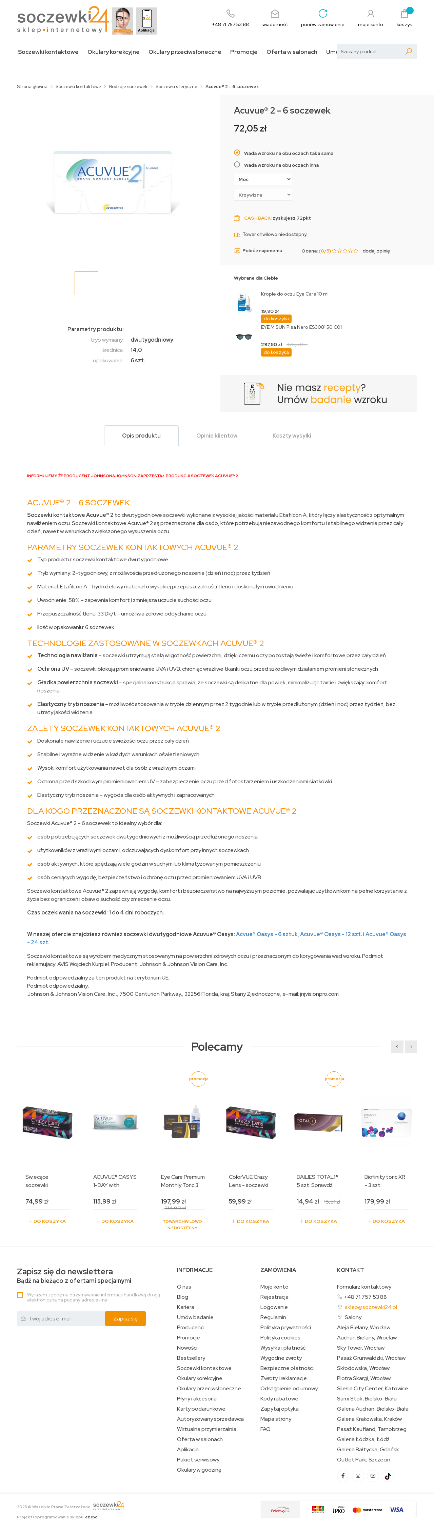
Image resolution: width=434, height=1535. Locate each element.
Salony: (353, 1317)
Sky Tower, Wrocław (360, 1348)
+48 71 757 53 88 (365, 1296)
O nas (184, 1287)
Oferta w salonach (291, 52)
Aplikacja (188, 1449)
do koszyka (276, 319)
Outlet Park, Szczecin (363, 1459)
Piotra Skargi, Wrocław (364, 1378)
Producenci (190, 1327)
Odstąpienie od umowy (289, 1388)
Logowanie (274, 1307)
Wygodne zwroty (281, 1358)
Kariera (185, 1307)
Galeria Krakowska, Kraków (369, 1419)
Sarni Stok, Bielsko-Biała (367, 1398)
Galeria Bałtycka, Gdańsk (368, 1449)
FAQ (265, 1429)
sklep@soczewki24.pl (371, 1307)
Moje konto (274, 1287)
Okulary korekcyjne (113, 52)
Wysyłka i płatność (282, 1348)
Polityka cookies (280, 1337)
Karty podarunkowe (201, 1409)
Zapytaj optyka (279, 1409)
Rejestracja (274, 1297)
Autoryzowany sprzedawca (210, 1419)
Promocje (244, 52)
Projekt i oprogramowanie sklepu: (57, 1517)
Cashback (257, 218)
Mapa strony (275, 1419)
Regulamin (273, 1317)
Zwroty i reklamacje (283, 1378)
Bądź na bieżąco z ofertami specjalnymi (74, 1276)
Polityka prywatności (285, 1327)
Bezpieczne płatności (287, 1368)
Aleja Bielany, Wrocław (363, 1327)
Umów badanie (195, 1317)
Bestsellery (191, 1358)
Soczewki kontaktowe (48, 52)
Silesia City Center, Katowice (372, 1388)
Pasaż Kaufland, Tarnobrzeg (372, 1429)
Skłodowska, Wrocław (363, 1368)
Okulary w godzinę (199, 1470)
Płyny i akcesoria (197, 1398)
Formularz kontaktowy (364, 1286)
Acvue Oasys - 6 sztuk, (267, 934)
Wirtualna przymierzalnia (206, 1429)
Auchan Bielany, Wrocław (367, 1337)
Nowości (187, 1348)
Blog (182, 1297)
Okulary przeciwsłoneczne (184, 52)
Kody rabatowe (279, 1398)
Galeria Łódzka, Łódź (363, 1439)
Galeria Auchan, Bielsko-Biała (373, 1409)
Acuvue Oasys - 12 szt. (331, 934)
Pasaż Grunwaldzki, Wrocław (371, 1358)
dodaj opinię (376, 251)
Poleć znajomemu (258, 250)
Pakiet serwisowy (198, 1459)
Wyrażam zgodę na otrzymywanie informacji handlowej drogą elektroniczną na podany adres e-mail (93, 1297)
